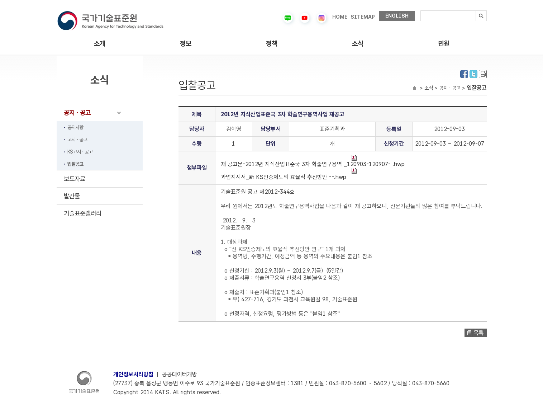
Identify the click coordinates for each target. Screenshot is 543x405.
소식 (357, 43)
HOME (339, 17)
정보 (185, 43)
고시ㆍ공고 (77, 139)
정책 (271, 43)
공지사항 (75, 127)
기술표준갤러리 (82, 213)
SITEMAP (363, 17)
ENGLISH (397, 16)
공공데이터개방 (179, 374)
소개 (99, 43)
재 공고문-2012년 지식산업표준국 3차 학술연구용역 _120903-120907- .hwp (313, 161)
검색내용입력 (420, 10)
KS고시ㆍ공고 (79, 152)
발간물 (72, 196)
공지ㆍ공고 (77, 112)
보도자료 (74, 179)
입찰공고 (75, 164)
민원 (443, 43)
